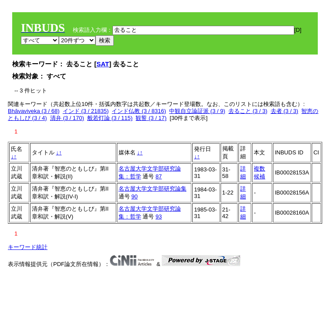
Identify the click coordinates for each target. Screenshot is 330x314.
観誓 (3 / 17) (151, 118)
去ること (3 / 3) (248, 111)
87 (159, 176)
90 (134, 196)
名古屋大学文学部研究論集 (153, 188)
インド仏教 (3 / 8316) (139, 111)
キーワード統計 (28, 247)
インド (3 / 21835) (86, 111)
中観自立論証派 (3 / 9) (197, 111)
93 (159, 216)
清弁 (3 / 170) (67, 118)
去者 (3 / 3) (285, 111)
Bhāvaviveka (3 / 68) (34, 111)
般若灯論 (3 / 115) (110, 118)
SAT (102, 64)
